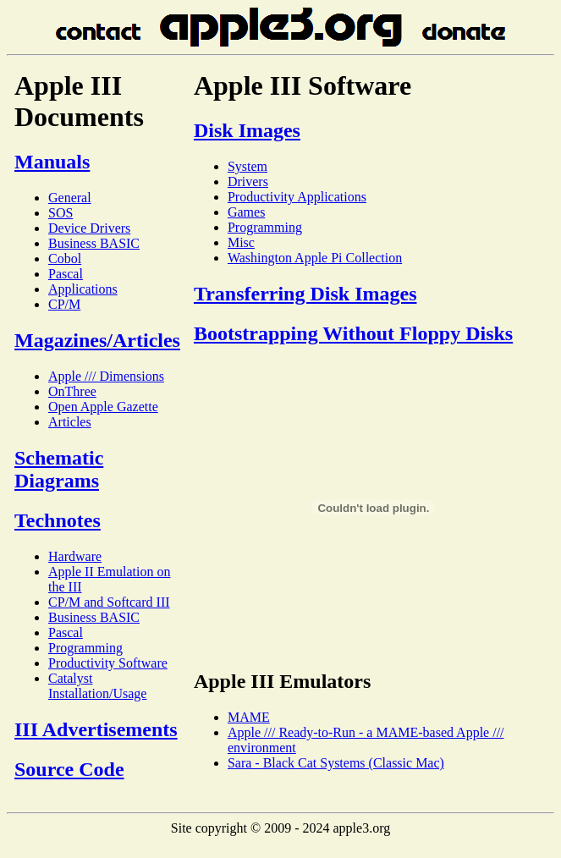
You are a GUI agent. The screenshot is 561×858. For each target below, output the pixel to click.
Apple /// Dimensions (106, 376)
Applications (83, 289)
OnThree (72, 391)
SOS (60, 213)
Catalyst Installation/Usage (97, 686)
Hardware (75, 556)
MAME (249, 717)
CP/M (64, 304)
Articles (69, 422)
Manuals (52, 162)
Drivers (248, 181)
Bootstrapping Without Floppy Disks (353, 333)
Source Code (69, 769)
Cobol (64, 258)
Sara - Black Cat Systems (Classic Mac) (336, 763)
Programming (85, 648)
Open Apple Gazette (103, 406)
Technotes (57, 520)
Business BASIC (94, 243)
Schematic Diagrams (58, 469)
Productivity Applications (297, 197)
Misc (241, 242)
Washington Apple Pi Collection (315, 257)
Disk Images (247, 130)
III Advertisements (96, 729)
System (247, 166)
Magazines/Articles (97, 340)
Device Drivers (89, 228)
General (69, 197)
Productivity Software (108, 663)
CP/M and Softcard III (109, 602)
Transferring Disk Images (305, 294)
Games (246, 212)
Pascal (65, 274)
